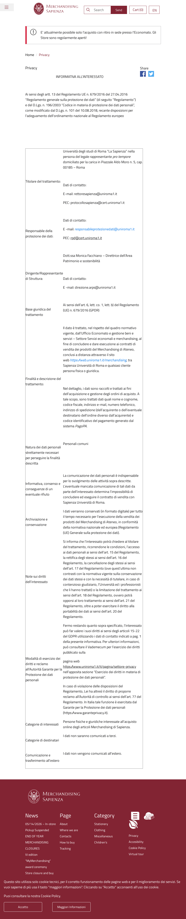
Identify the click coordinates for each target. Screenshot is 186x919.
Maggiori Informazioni (71, 907)
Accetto (23, 907)
